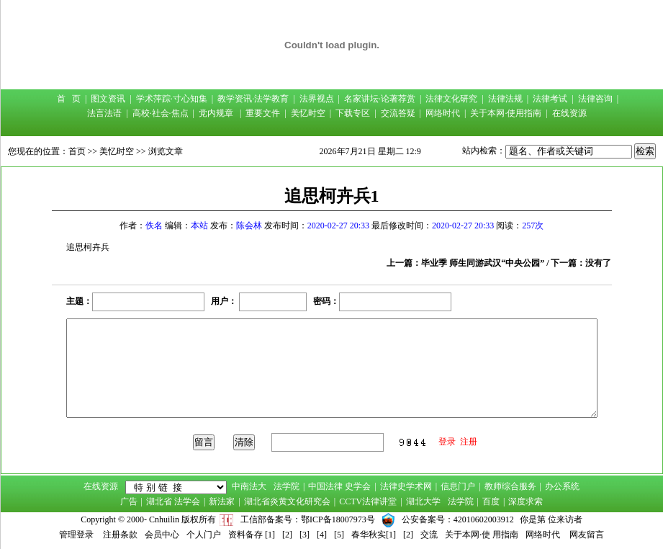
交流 (429, 535)
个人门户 (203, 535)
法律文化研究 (451, 99)
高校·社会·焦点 (160, 113)
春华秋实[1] (373, 535)
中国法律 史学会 (339, 486)
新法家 (222, 501)
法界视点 (316, 99)
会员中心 (162, 535)
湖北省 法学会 (173, 501)
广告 (128, 501)
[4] (322, 535)
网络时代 (442, 113)
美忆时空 (308, 113)
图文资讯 (108, 99)
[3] (304, 535)
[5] (339, 535)
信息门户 (458, 486)
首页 (77, 151)
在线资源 (569, 113)
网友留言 (586, 535)
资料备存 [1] (251, 535)
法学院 (286, 486)
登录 (447, 442)
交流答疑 (398, 113)
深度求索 (525, 501)
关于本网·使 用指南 (481, 535)
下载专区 (352, 113)
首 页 (69, 99)
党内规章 (216, 113)
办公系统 (562, 486)
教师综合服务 (510, 486)
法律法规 (505, 99)
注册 (468, 442)
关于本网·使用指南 (505, 113)
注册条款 (120, 535)
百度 (491, 501)
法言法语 (104, 113)
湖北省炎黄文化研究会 (287, 501)
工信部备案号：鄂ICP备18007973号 (307, 519)
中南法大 (249, 486)
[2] (287, 535)
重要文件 (262, 113)
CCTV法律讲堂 (368, 501)
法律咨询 (595, 99)
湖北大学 (423, 501)
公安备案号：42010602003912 (458, 519)
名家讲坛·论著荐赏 (379, 99)
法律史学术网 (406, 486)
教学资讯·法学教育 (253, 99)
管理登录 (76, 535)
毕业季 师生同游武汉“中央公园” (482, 263)
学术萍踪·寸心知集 (171, 99)
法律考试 (550, 99)
